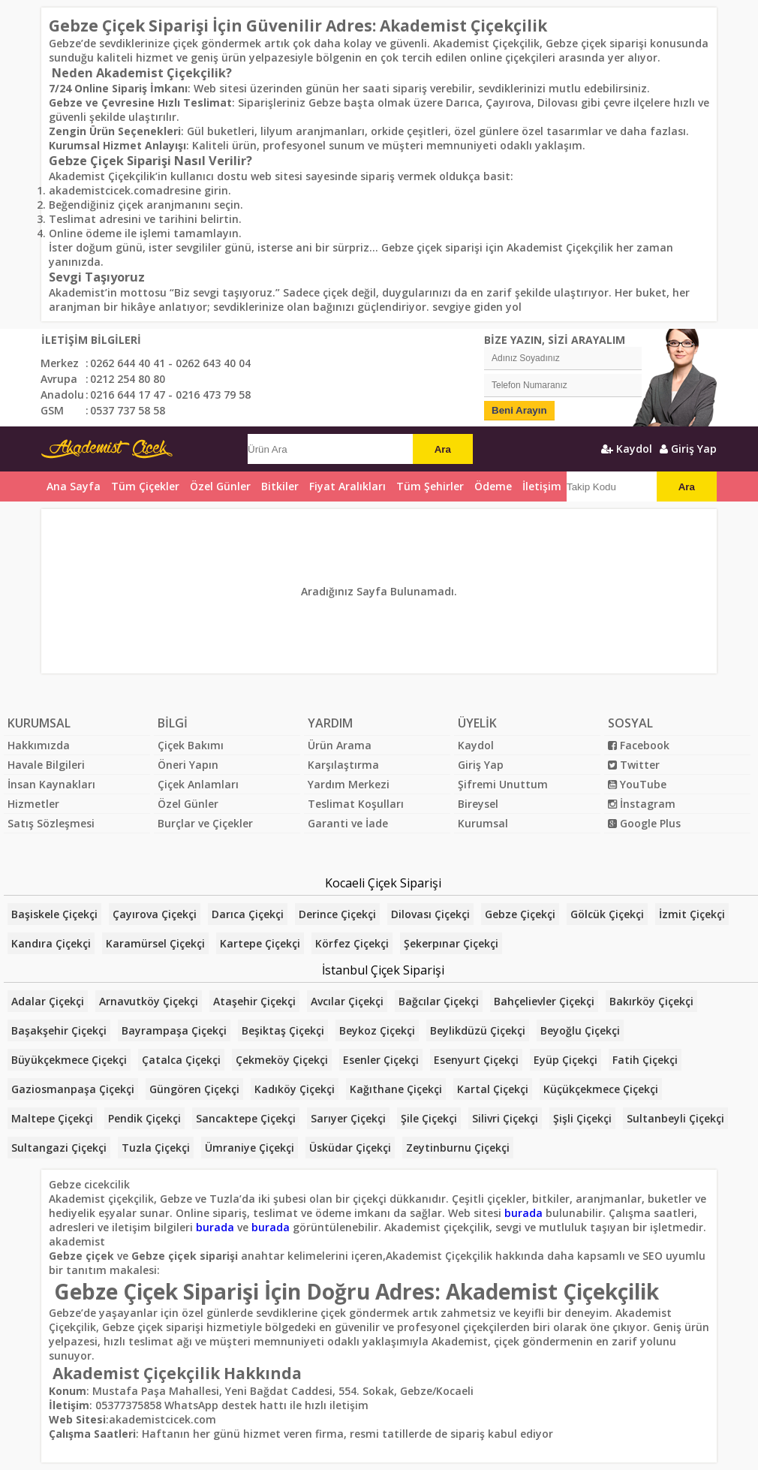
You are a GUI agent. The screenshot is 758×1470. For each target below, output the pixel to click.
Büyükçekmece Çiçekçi (69, 1060)
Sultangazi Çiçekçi (59, 1147)
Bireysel (478, 804)
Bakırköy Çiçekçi (651, 1001)
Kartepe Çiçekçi (260, 943)
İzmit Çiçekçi (692, 914)
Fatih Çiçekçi (645, 1060)
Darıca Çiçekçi (248, 914)
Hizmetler (33, 804)
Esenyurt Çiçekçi (476, 1060)
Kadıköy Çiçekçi (294, 1089)
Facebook (638, 745)
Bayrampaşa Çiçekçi (174, 1030)
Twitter (634, 765)
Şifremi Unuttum (503, 784)
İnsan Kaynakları (51, 784)
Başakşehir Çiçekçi (59, 1030)
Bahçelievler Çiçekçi (544, 1001)
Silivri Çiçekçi (505, 1118)
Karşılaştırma (343, 765)
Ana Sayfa (74, 486)
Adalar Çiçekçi (47, 1001)
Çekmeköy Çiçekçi (282, 1060)
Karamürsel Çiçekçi (155, 943)
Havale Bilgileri (46, 765)
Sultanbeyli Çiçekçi (675, 1118)
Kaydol (626, 448)
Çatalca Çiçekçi (181, 1060)
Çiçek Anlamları (198, 784)
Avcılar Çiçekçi (347, 1001)
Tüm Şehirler (430, 486)
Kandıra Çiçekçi (51, 943)
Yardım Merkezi (349, 784)
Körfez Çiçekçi (352, 943)
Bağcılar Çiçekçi (439, 1001)
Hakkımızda (39, 745)
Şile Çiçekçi (429, 1118)
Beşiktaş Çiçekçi (283, 1030)
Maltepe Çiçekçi (52, 1118)
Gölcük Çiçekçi (607, 914)
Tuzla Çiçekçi (156, 1147)
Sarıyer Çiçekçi (348, 1118)
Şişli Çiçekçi (582, 1118)
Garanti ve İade (348, 823)
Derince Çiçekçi (337, 914)
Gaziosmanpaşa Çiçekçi (72, 1089)
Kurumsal (483, 823)
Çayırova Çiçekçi (155, 914)
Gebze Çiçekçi (520, 914)
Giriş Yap (688, 448)
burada (523, 1213)
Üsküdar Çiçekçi (350, 1147)
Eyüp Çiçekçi (565, 1060)
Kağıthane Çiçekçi (396, 1089)
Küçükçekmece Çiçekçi (600, 1089)
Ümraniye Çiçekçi (249, 1147)
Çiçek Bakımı (191, 745)
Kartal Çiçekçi (492, 1089)
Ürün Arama (339, 745)
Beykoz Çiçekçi (377, 1030)
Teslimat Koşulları (356, 804)
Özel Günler (188, 804)
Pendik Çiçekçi (144, 1118)
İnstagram (641, 804)
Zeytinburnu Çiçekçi (458, 1147)
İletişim (541, 486)
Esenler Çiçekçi (381, 1060)
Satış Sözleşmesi (51, 823)
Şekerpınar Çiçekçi (451, 943)
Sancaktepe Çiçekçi (246, 1118)
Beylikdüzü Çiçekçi (477, 1030)
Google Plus (644, 823)
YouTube (637, 784)
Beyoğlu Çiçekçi (580, 1030)
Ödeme (493, 486)
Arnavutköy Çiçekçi (148, 1001)
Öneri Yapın (188, 765)
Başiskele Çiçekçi (54, 914)
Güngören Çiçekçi (194, 1089)
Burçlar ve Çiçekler (205, 823)
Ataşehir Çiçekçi (254, 1001)
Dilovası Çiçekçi (430, 914)
